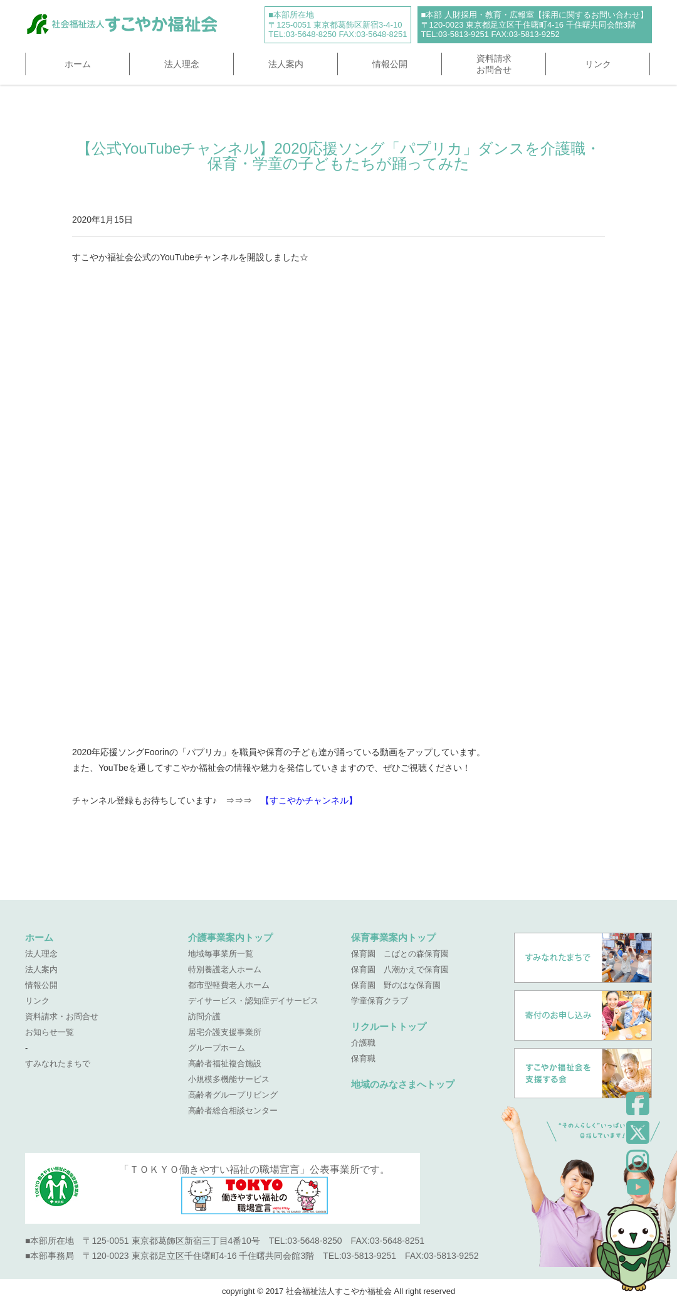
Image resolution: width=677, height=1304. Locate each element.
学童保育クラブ (379, 1000)
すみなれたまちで (57, 1063)
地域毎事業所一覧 (220, 953)
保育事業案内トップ (393, 937)
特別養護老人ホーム (224, 969)
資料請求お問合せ (494, 64)
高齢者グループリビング (233, 1095)
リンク (598, 64)
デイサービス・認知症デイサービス (253, 1000)
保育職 (363, 1058)
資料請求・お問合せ (61, 1016)
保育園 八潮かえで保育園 (400, 969)
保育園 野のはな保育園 (396, 985)
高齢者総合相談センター (233, 1110)
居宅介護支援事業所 (224, 1032)
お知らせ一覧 (49, 1032)
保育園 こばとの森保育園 (400, 953)
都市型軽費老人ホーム (229, 985)
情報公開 (389, 64)
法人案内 (285, 64)
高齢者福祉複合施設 (224, 1063)
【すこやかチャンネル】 (309, 800)
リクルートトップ (388, 1026)
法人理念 (181, 64)
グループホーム (216, 1047)
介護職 (363, 1042)
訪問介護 (204, 1016)
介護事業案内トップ (230, 937)
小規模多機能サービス (229, 1079)
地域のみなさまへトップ (402, 1084)
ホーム (78, 64)
